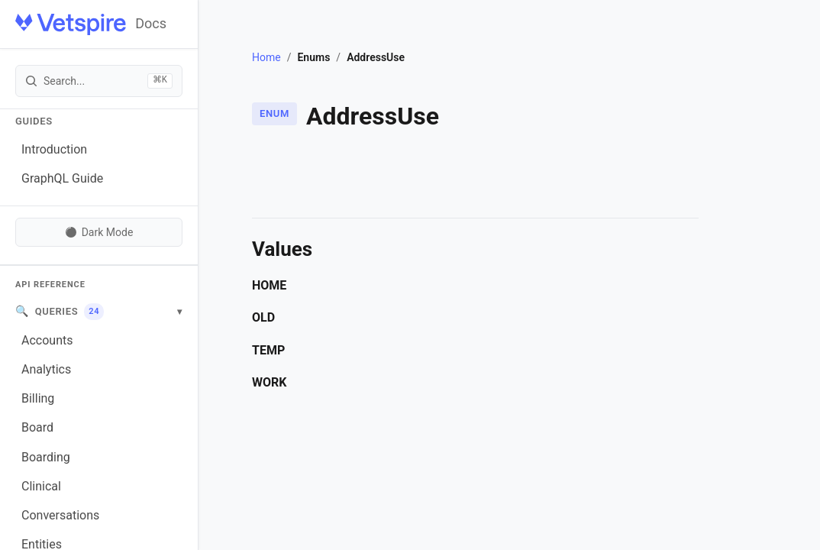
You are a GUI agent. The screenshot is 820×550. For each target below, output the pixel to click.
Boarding (45, 457)
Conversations (60, 515)
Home (266, 57)
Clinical (41, 486)
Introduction (54, 149)
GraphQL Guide (62, 178)
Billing (37, 398)
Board (37, 427)
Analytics (46, 369)
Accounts (47, 340)
